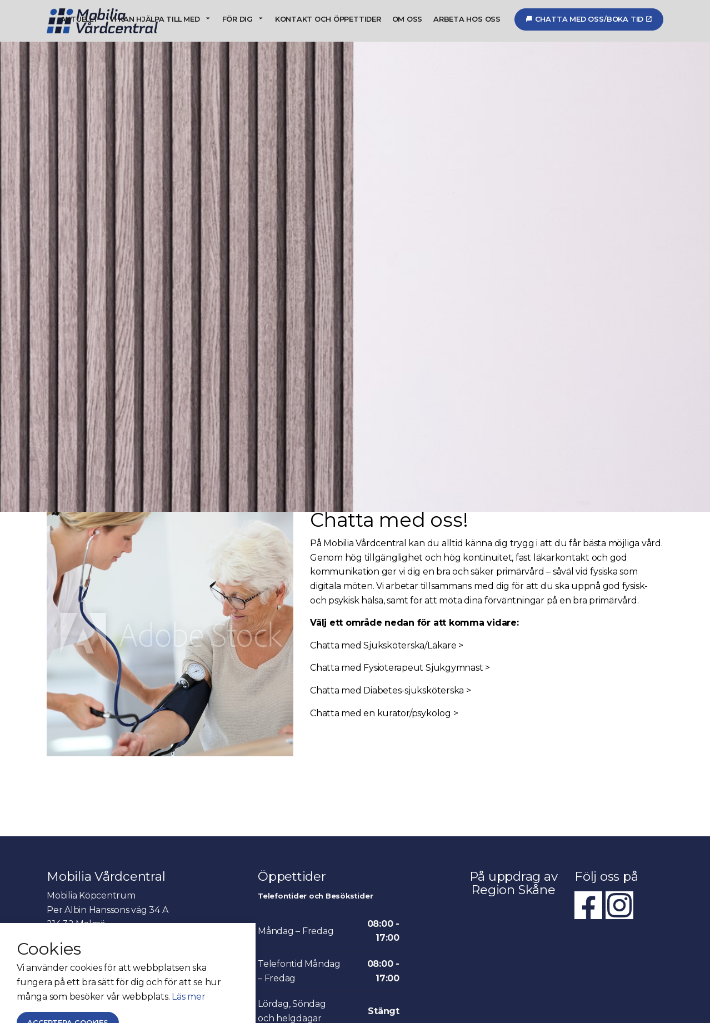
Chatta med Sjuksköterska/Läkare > (386, 614)
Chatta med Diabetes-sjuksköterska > (390, 659)
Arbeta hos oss (467, 19)
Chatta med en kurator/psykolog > (384, 682)
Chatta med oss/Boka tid (589, 19)
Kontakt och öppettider (328, 19)
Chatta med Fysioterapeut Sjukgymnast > (400, 637)
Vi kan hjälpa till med (154, 19)
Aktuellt (79, 19)
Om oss (407, 19)
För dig (237, 19)
